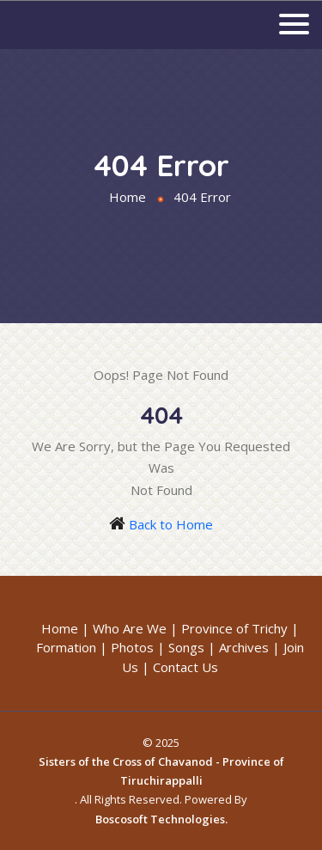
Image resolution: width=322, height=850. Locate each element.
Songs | (192, 647)
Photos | (138, 647)
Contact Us (185, 667)
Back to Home (171, 524)
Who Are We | (135, 628)
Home (127, 196)
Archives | (249, 647)
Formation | (71, 647)
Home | (65, 628)
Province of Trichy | (240, 628)
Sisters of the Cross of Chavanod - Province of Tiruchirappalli (161, 771)
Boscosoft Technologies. (161, 819)
